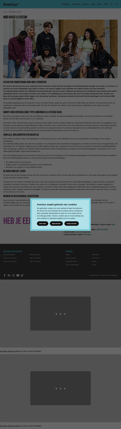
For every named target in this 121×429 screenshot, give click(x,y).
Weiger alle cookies (56, 223)
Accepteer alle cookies (72, 223)
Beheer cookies (42, 223)
